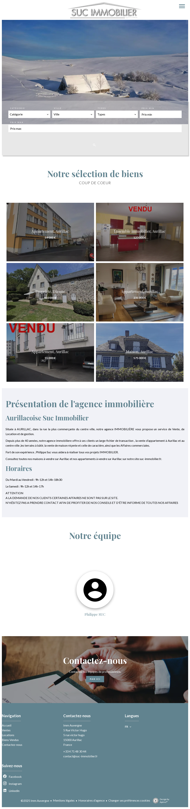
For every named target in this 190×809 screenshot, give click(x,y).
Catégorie (17, 108)
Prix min (148, 108)
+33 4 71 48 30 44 (74, 751)
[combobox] (29, 114)
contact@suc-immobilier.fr (80, 756)
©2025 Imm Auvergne (35, 800)
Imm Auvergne (72, 725)
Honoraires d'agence (91, 800)
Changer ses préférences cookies (129, 800)
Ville (58, 108)
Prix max (16, 122)
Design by (160, 800)
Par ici (95, 679)
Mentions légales (64, 800)
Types (102, 108)
